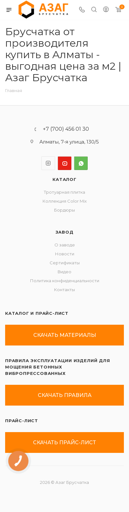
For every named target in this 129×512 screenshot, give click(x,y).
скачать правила (65, 395)
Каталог (64, 179)
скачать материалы (64, 335)
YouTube (64, 163)
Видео (64, 271)
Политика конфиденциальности (64, 280)
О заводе (64, 244)
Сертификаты (65, 262)
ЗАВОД (65, 232)
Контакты (64, 289)
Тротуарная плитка (64, 192)
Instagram (48, 163)
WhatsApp (81, 163)
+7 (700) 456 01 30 (66, 129)
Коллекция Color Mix (65, 201)
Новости (64, 253)
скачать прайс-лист (64, 442)
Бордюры (64, 210)
